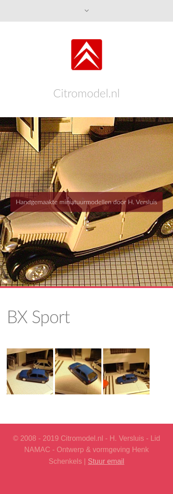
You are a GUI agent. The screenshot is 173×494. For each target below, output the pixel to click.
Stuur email (106, 461)
